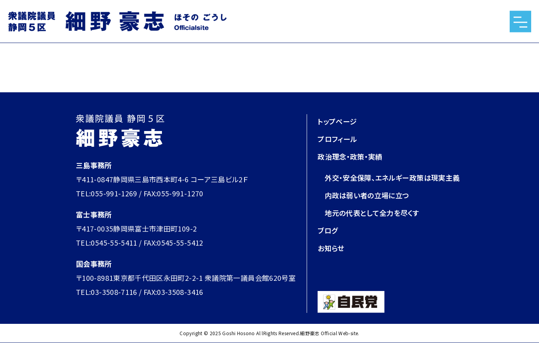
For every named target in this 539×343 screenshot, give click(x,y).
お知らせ (331, 248)
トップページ (337, 121)
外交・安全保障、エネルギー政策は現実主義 (392, 177)
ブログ (328, 230)
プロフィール (337, 139)
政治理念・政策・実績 (350, 156)
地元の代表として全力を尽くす (372, 213)
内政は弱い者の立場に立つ (367, 195)
